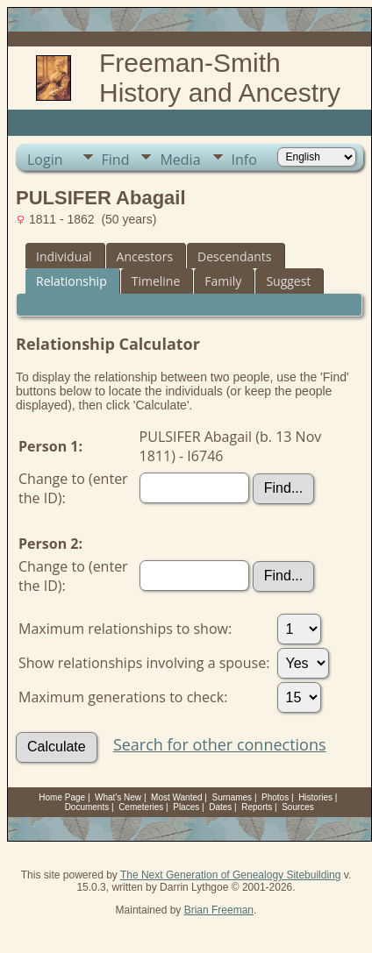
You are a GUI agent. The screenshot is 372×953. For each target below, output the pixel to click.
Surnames (232, 797)
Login (45, 159)
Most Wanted (177, 797)
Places (186, 807)
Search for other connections (219, 744)
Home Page (62, 797)
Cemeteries (140, 807)
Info (244, 159)
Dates (220, 807)
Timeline (156, 281)
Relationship (71, 281)
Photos (275, 797)
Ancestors (145, 256)
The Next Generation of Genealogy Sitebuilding (230, 875)
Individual (64, 256)
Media (180, 159)
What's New (118, 797)
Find (116, 159)
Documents (87, 807)
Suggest (288, 281)
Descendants (234, 256)
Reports (256, 807)
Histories (315, 797)
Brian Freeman (219, 910)
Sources (298, 807)
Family (222, 281)
